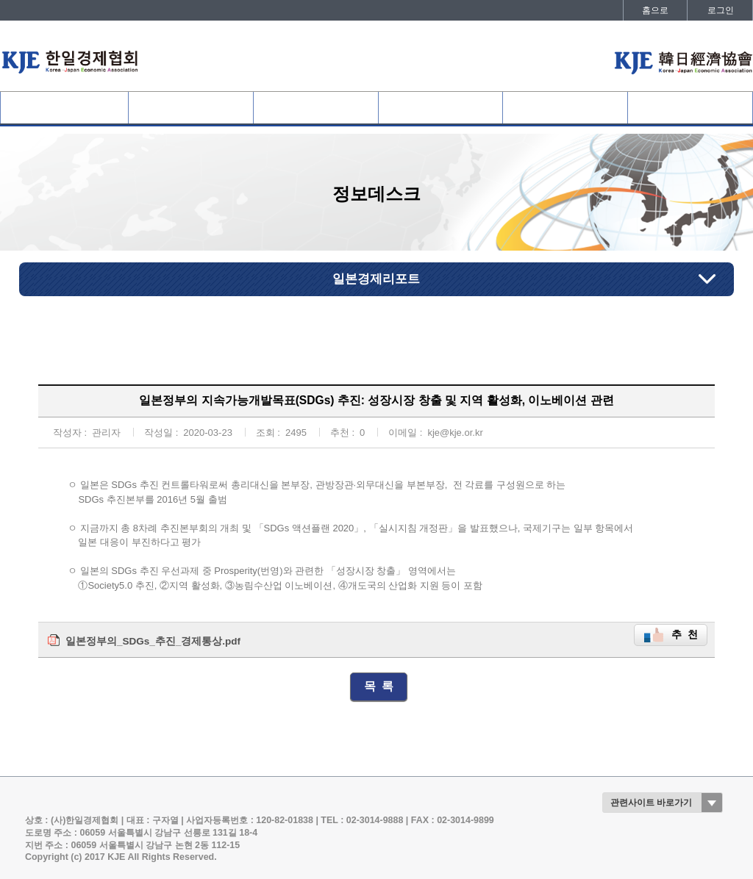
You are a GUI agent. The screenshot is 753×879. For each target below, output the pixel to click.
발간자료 (690, 107)
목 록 (379, 686)
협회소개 (64, 107)
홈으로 (655, 10)
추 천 (684, 634)
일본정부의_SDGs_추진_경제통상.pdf (152, 641)
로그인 (720, 10)
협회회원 (190, 107)
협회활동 (440, 107)
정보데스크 (565, 107)
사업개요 (315, 107)
